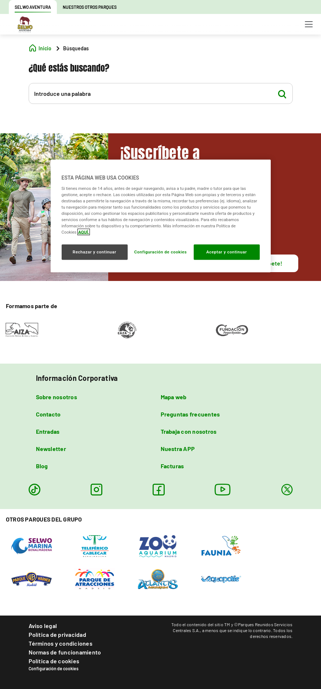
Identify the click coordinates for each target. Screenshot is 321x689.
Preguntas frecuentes (190, 414)
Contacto (48, 414)
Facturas (172, 465)
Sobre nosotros (56, 396)
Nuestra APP (178, 448)
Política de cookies (54, 660)
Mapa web (174, 396)
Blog (42, 465)
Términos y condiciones (60, 643)
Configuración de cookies (54, 668)
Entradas (48, 431)
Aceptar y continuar (226, 252)
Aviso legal (43, 625)
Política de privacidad (57, 634)
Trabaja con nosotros (189, 431)
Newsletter (51, 448)
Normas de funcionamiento (65, 652)
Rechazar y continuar (94, 252)
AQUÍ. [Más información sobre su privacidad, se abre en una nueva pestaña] (83, 232)
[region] (161, 216)
